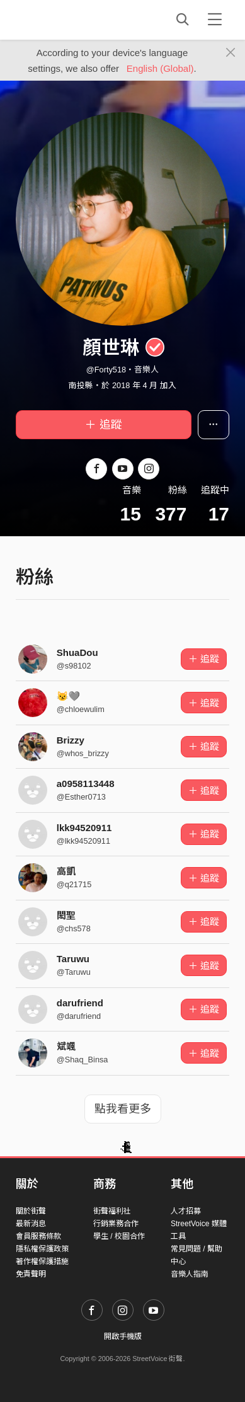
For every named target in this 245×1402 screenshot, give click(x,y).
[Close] (231, 52)
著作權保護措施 (42, 1261)
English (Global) (160, 68)
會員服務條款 (38, 1236)
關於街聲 (31, 1211)
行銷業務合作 (116, 1223)
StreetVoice (68, 19)
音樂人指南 (189, 1274)
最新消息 (31, 1223)
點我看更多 (122, 1109)
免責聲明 (31, 1274)
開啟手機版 (123, 1336)
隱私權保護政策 (42, 1248)
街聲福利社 (112, 1211)
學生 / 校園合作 (119, 1236)
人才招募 (186, 1211)
